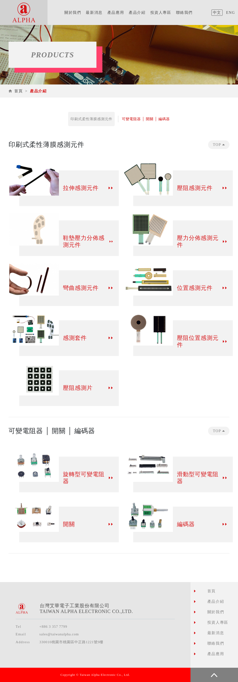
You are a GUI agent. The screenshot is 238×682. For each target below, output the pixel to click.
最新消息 (94, 12)
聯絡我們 (184, 12)
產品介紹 (137, 12)
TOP (219, 145)
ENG (230, 12)
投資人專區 (160, 12)
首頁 (18, 91)
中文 (217, 12)
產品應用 (115, 12)
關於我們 (72, 12)
